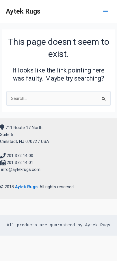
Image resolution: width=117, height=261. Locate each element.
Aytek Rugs (23, 11)
